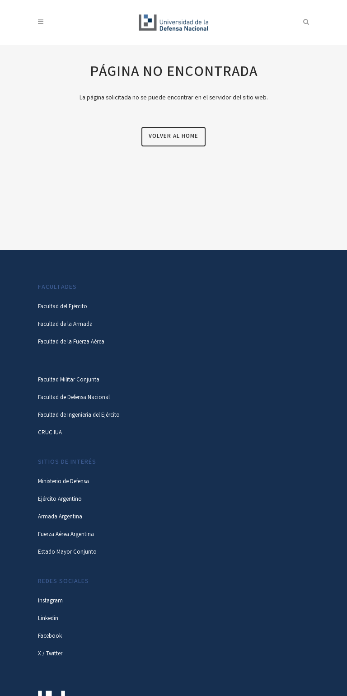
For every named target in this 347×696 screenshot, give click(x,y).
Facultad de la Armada (65, 324)
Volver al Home (173, 136)
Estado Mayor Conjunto (67, 552)
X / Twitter (50, 654)
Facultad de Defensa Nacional (74, 398)
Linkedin (48, 619)
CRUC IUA (50, 433)
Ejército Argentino (60, 499)
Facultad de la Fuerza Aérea (71, 342)
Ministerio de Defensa (63, 482)
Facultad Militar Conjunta (68, 380)
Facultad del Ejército (62, 307)
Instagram (50, 601)
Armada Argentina (60, 517)
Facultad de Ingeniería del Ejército (79, 415)
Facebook (50, 636)
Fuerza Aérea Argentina (66, 535)
